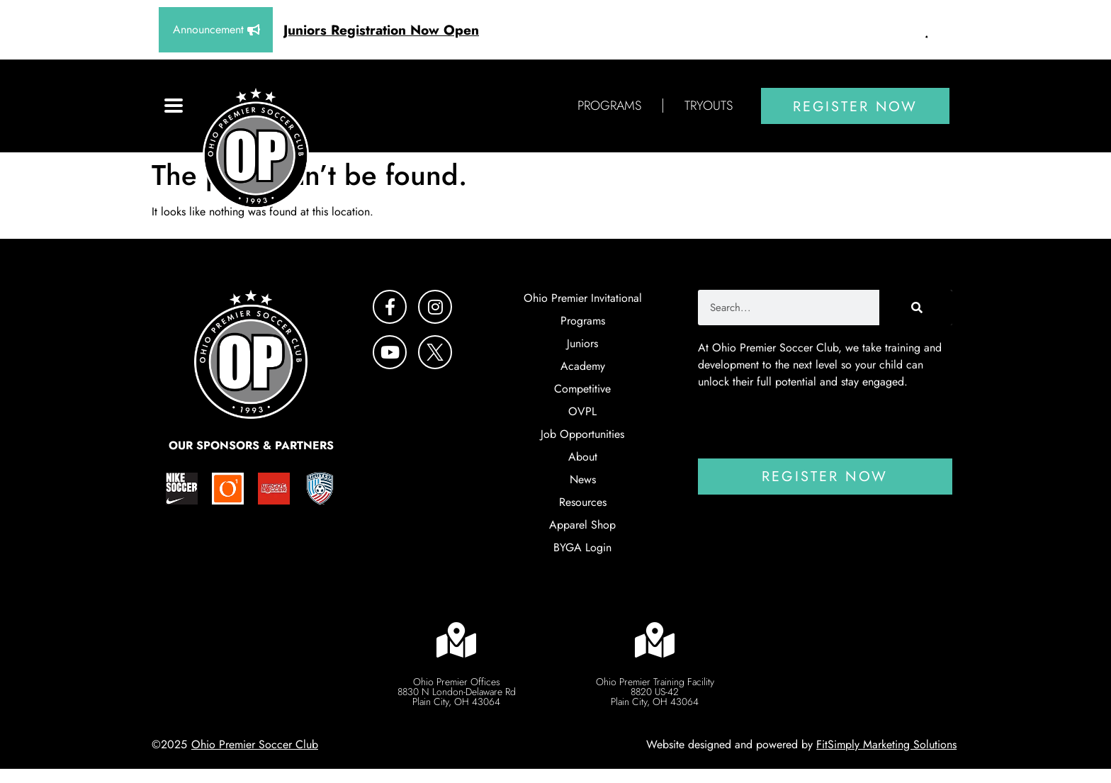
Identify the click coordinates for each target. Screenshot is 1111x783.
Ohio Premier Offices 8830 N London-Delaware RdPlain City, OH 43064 (456, 692)
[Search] (915, 307)
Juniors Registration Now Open (381, 30)
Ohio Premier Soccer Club (254, 744)
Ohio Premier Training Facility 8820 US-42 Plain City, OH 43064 (655, 692)
